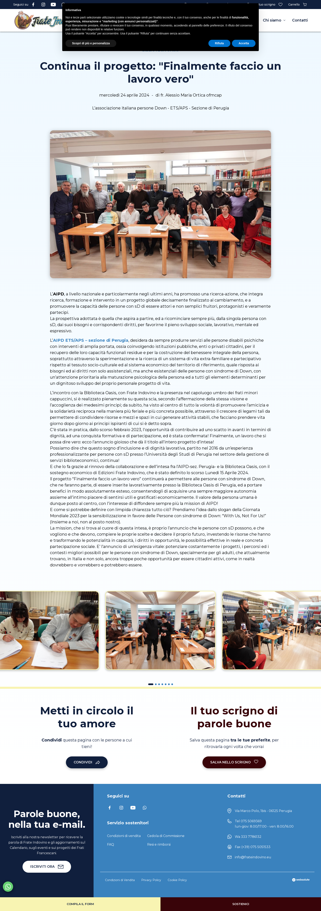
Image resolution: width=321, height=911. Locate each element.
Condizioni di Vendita (120, 880)
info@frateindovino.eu (253, 857)
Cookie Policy (177, 880)
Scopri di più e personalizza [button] (91, 43)
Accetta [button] (243, 43)
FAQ (110, 844)
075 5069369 (251, 821)
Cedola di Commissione (165, 836)
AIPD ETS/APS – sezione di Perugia (90, 340)
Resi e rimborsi (159, 844)
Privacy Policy (151, 880)
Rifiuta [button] (219, 43)
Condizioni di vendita (124, 836)
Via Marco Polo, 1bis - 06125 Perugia (263, 811)
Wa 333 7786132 (248, 837)
